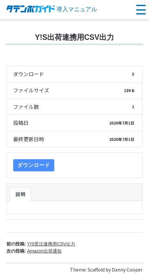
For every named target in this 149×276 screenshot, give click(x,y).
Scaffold (96, 269)
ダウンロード (33, 165)
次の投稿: (34, 251)
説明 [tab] (20, 194)
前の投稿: (40, 243)
